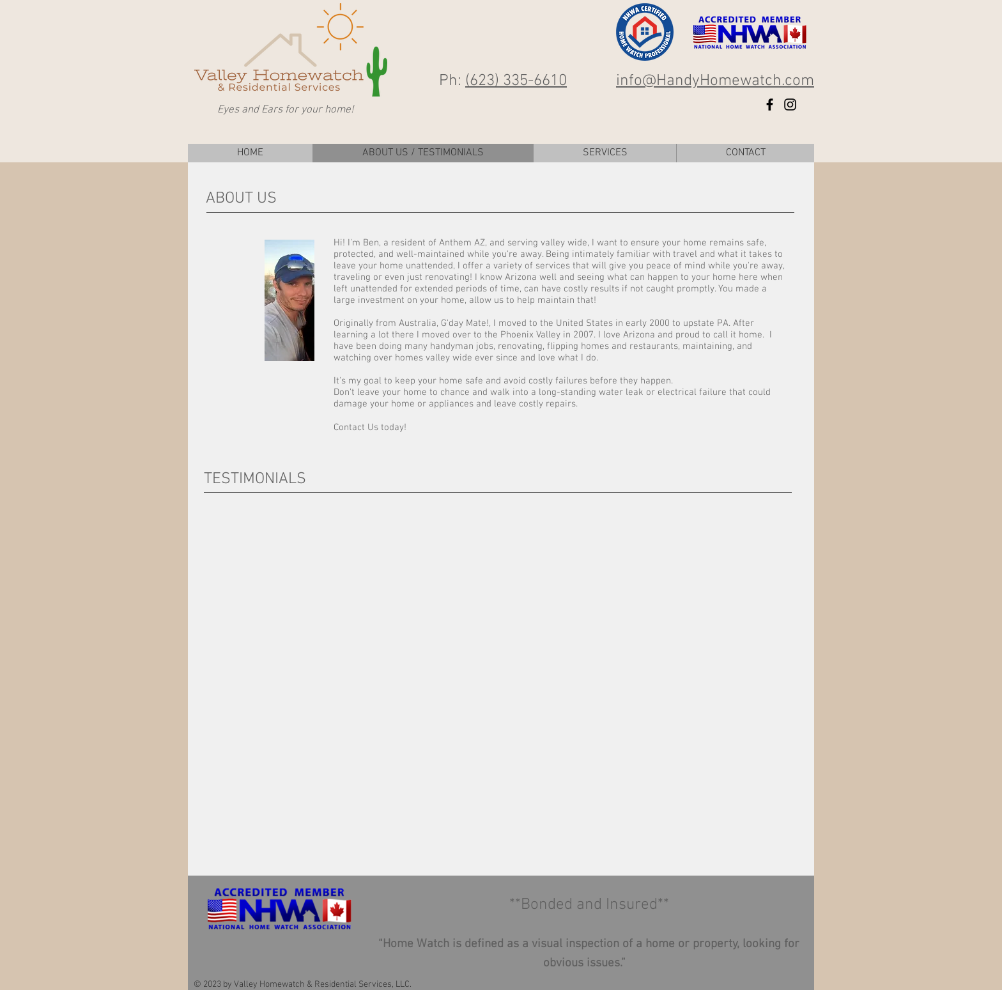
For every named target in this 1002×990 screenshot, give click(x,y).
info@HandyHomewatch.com (715, 81)
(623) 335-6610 (516, 81)
